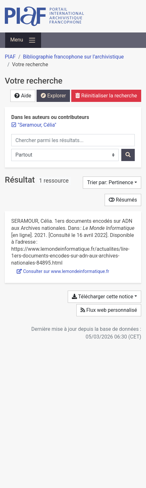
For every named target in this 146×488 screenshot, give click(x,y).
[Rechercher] (128, 155)
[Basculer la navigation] (23, 40)
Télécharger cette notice (102, 297)
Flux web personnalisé (109, 310)
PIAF (10, 57)
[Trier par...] (112, 182)
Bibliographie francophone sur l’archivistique (73, 57)
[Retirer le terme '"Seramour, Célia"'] (37, 125)
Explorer (53, 96)
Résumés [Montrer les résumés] (123, 200)
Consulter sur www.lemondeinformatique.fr (63, 271)
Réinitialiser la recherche (106, 96)
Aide (22, 96)
